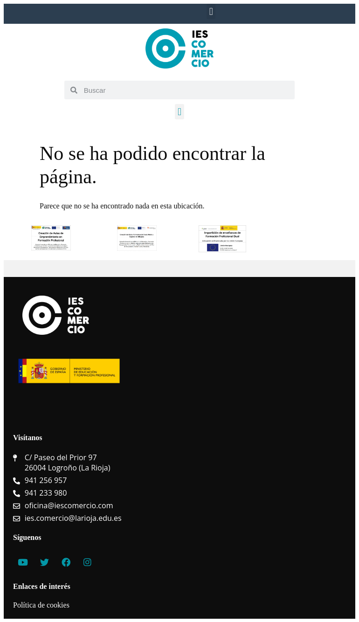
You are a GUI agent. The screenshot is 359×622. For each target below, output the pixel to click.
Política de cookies (41, 605)
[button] (211, 11)
